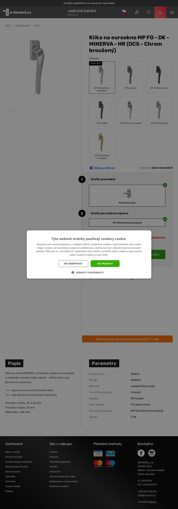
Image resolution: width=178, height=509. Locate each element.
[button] (89, 272)
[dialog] (89, 254)
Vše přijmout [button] (105, 263)
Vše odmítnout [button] (73, 263)
